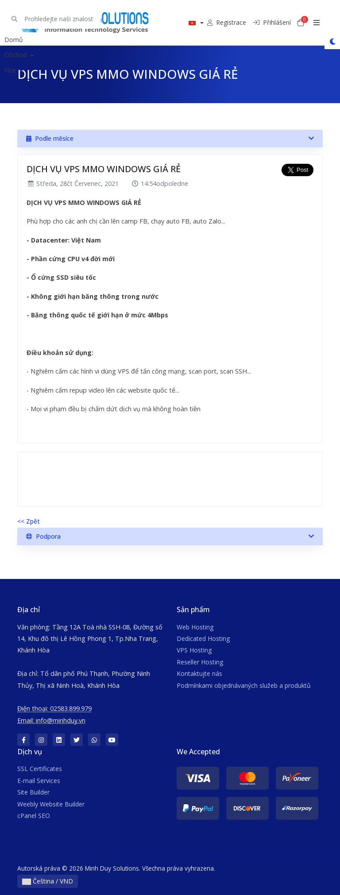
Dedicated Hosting (203, 638)
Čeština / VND (47, 881)
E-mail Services (38, 780)
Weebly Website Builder (51, 804)
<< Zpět (28, 521)
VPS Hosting (194, 650)
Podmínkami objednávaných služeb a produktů (244, 685)
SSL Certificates (39, 768)
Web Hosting (195, 627)
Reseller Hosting (200, 662)
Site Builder (33, 792)
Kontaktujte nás (199, 673)
